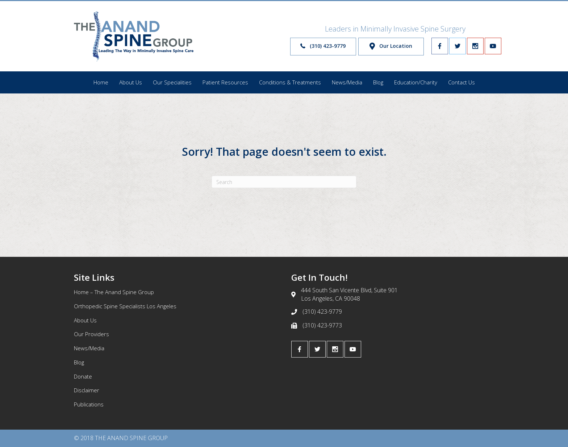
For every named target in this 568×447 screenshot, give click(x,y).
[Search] (284, 182)
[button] (323, 46)
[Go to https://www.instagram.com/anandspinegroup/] (475, 46)
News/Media (89, 348)
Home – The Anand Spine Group (114, 292)
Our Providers (91, 334)
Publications (89, 404)
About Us (85, 320)
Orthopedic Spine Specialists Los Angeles (125, 306)
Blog (79, 362)
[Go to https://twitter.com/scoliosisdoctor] (457, 46)
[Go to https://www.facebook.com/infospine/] (439, 46)
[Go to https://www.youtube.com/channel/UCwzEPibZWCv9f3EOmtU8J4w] (493, 46)
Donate (83, 376)
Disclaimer (86, 390)
